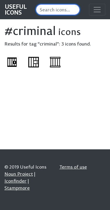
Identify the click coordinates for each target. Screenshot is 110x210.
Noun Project (18, 174)
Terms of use (73, 167)
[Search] (58, 9)
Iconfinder (15, 181)
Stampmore (17, 188)
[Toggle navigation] (97, 9)
